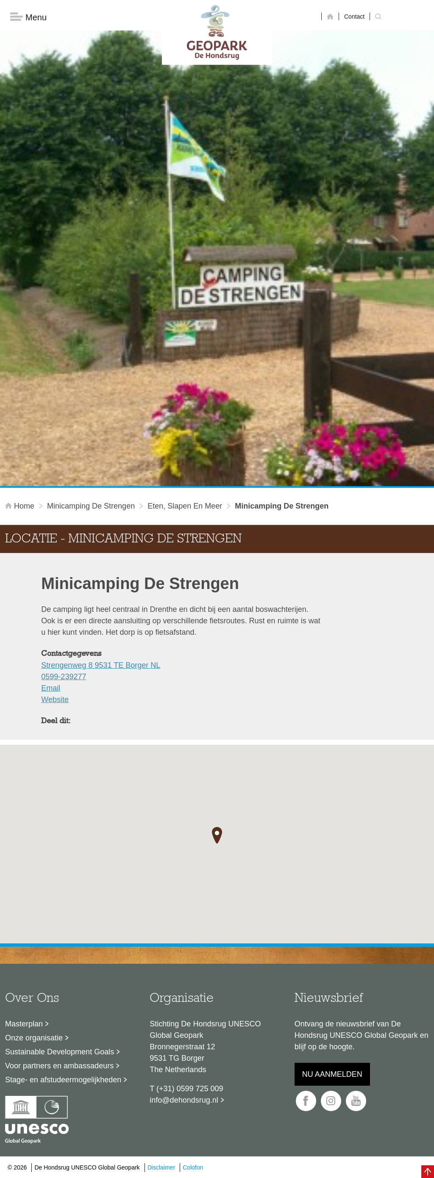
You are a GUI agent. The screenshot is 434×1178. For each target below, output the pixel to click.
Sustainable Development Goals (59, 1052)
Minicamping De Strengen (91, 506)
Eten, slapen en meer (184, 506)
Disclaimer (161, 1167)
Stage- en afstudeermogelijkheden (63, 1080)
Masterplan (24, 1024)
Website (55, 699)
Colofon (193, 1167)
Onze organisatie (34, 1038)
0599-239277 (63, 676)
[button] (217, 835)
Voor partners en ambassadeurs (59, 1066)
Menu (28, 17)
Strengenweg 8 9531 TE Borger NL (100, 665)
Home (20, 506)
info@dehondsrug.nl (184, 1100)
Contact (354, 16)
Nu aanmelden (332, 1074)
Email (50, 688)
